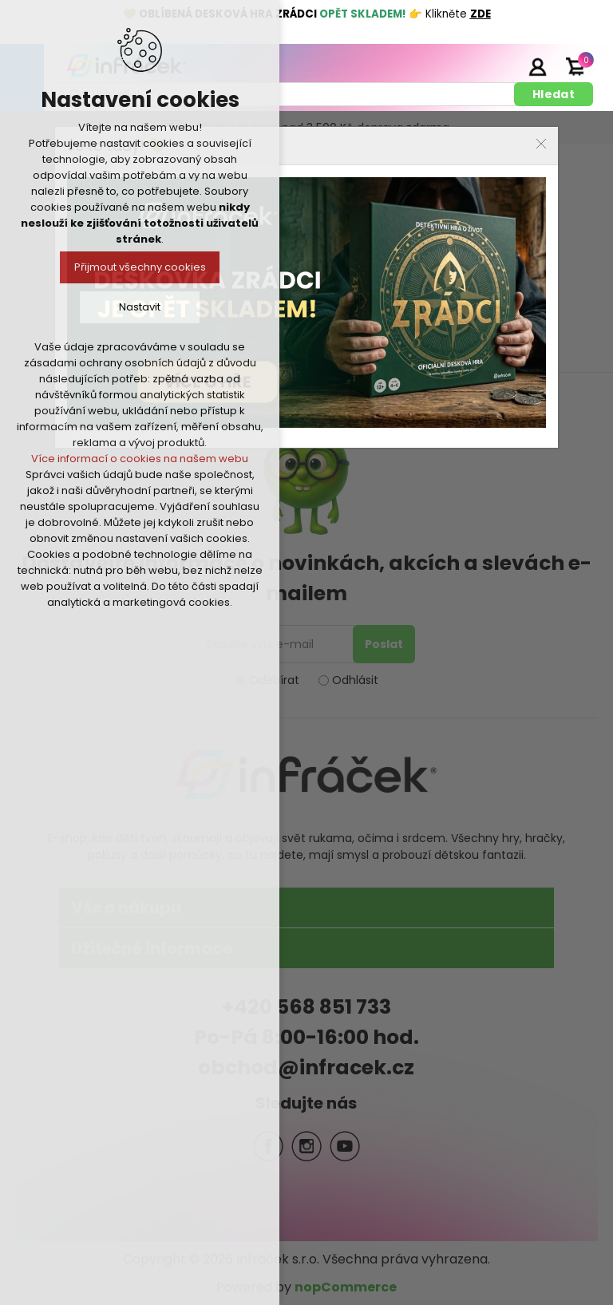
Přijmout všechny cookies (140, 267)
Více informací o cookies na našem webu (139, 458)
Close (541, 143)
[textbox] (285, 94)
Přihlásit (537, 66)
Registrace (497, 66)
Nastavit (139, 306)
